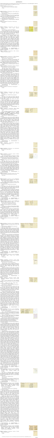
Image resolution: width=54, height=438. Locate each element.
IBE (10, 69)
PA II (2, 22)
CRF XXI (4, 70)
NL (4, 127)
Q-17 (3, 392)
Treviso (14, 65)
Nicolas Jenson (16, 278)
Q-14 (3, 229)
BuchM (11, 344)
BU (3, 77)
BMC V (5, 98)
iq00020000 (11, 121)
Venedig (13, 86)
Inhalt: (3, 110)
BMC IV (5, 206)
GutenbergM (12, 332)
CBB (13, 68)
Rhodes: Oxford (5, 33)
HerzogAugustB (6, 364)
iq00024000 (13, 188)
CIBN (1, 15)
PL (15, 267)
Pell (4, 31)
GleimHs (1, 342)
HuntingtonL (15, 355)
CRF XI (13, 324)
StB (18, 100)
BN (3, 167)
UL (11, 295)
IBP (13, 30)
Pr (4, 15)
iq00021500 (16, 60)
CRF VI (11, 31)
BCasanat (1, 135)
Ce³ (10, 30)
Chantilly (15, 119)
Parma (10, 27)
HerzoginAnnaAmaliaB (3, 196)
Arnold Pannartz (8, 202)
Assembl (1, 300)
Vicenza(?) (17, 142)
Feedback (36, 437)
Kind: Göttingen (2, 71)
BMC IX (8, 15)
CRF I (8, 31)
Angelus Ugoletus (16, 27)
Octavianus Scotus (4, 310)
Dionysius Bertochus (8, 66)
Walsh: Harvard (2, 72)
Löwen (14, 11)
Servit (4, 76)
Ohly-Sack (12, 289)
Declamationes (9, 5)
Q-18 (11, 118)
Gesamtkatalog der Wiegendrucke (5, 436)
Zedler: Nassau (15, 265)
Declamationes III (11, 56)
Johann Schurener (9, 57)
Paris (16, 173)
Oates (13, 71)
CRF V (9, 391)
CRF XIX (1, 118)
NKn (9, 81)
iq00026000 (13, 290)
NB (6, 46)
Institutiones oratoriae (12, 153)
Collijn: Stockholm (13, 187)
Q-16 (15, 325)
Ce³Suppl (15, 263)
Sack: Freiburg (6, 16)
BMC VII (11, 32)
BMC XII (16, 392)
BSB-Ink (11, 70)
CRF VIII (5, 161)
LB (0, 45)
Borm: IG (9, 230)
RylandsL (1, 40)
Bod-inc (15, 15)
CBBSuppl (6, 30)
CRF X (9, 161)
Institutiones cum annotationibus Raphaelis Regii (10, 149)
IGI (0, 31)
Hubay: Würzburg (9, 60)
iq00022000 (12, 33)
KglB (10, 17)
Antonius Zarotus (3, 154)
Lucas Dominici (16, 92)
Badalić (7, 390)
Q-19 (13, 70)
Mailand (13, 21)
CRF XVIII (14, 287)
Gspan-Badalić (6, 69)
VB (15, 31)
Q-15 (15, 264)
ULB (9, 123)
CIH (8, 59)
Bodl (1, 134)
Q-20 (2, 32)
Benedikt (14, 81)
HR (2, 59)
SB (17, 40)
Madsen (1, 16)
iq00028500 (3, 266)
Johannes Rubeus (15, 224)
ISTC (11, 16)
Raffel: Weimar (7, 188)
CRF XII (4, 97)
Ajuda (17, 344)
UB (5, 17)
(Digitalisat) (12, 29)
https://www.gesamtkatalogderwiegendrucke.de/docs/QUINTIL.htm (17, 436)
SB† (12, 34)
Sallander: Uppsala (7, 329)
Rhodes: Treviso (8, 68)
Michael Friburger (6, 174)
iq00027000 (15, 163)
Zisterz (9, 38)
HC (2, 30)
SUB (4, 37)
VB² (8, 186)
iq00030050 (5, 377)
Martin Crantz (13, 174)
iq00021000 (11, 72)
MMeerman (17, 191)
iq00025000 (7, 207)
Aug (16, 342)
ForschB (9, 37)
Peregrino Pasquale (16, 260)
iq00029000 (5, 330)
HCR (2, 68)
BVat (4, 166)
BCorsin (7, 135)
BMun (11, 61)
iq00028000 (3, 233)
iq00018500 (13, 16)
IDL (16, 30)
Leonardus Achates (4, 143)
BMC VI (4, 162)
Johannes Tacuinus (4, 432)
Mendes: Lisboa (14, 327)
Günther (13, 98)
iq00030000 (15, 394)
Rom (14, 50)
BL (0, 18)
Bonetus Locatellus (14, 309)
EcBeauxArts (7, 300)
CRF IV (1, 324)
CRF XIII (9, 97)
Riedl (17, 71)
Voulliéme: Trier (7, 232)
